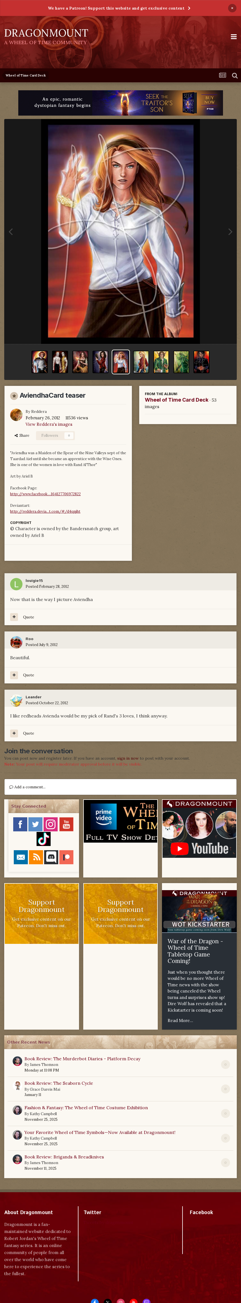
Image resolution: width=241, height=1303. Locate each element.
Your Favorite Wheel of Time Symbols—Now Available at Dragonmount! (99, 1132)
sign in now (128, 758)
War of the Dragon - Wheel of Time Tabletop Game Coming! (195, 951)
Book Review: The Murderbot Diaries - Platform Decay (82, 1058)
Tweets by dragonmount (108, 1222)
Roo (29, 639)
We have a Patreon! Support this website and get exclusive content (116, 8)
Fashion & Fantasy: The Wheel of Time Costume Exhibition (86, 1107)
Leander (34, 697)
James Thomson (44, 1064)
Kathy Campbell (43, 1113)
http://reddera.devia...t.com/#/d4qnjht (45, 511)
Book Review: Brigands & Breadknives (64, 1157)
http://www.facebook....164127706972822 (45, 494)
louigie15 (34, 581)
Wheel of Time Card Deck (176, 400)
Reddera (39, 411)
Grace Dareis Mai (45, 1089)
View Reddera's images (49, 424)
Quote (28, 617)
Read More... (180, 1020)
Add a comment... (27, 786)
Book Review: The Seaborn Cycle (58, 1083)
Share (22, 435)
